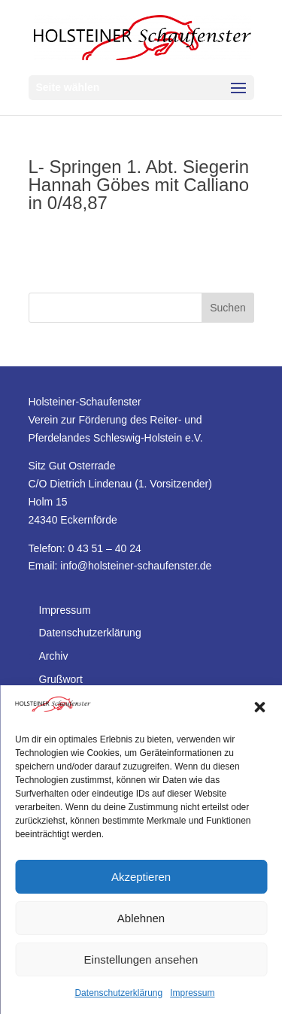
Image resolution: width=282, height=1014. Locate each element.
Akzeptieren (141, 876)
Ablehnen (141, 918)
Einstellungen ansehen (141, 959)
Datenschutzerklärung (118, 993)
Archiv (53, 656)
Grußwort (61, 679)
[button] (259, 707)
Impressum (192, 993)
